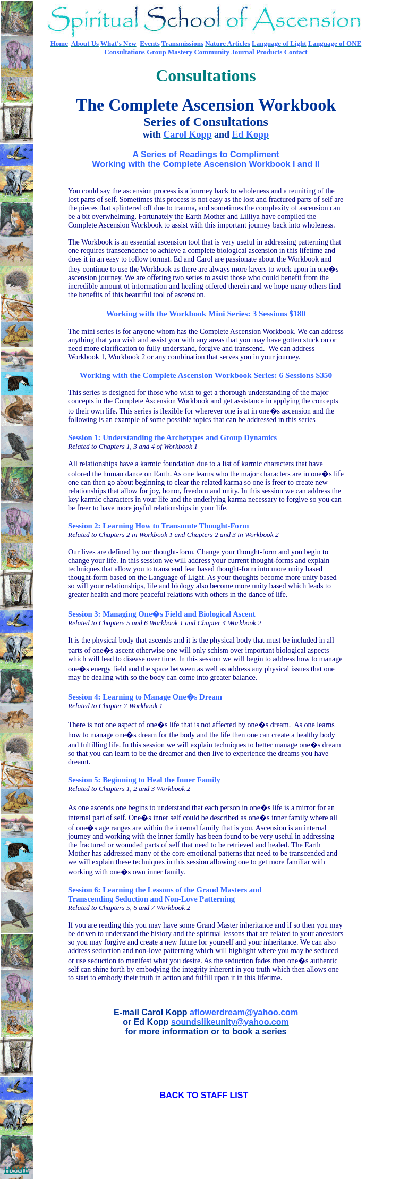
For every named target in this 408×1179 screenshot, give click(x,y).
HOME (16, 1169)
